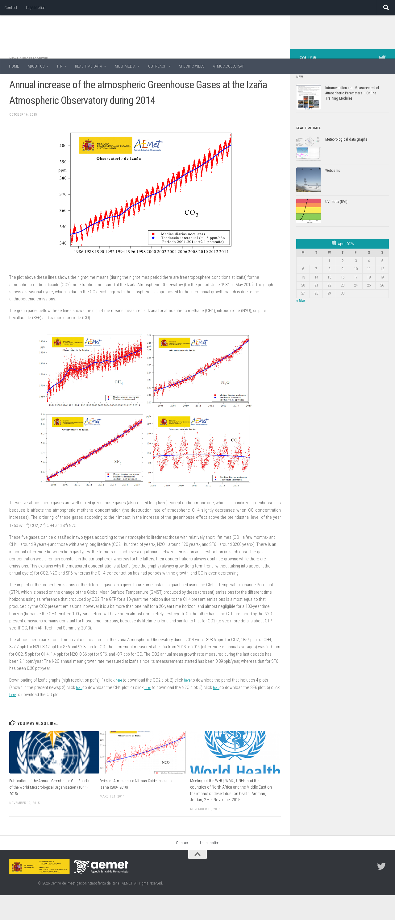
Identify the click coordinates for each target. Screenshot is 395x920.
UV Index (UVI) (336, 226)
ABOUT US (36, 66)
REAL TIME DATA (88, 66)
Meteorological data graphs (346, 164)
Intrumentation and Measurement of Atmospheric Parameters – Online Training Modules (352, 117)
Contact (10, 7)
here (119, 705)
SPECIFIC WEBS (191, 66)
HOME (14, 66)
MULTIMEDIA (125, 66)
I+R (59, 66)
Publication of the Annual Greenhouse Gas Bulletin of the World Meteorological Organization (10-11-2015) (45, 811)
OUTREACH (157, 66)
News (14, 83)
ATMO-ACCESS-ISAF (228, 66)
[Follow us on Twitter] (382, 83)
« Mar (300, 325)
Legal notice (35, 7)
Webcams (332, 195)
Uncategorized (38, 83)
